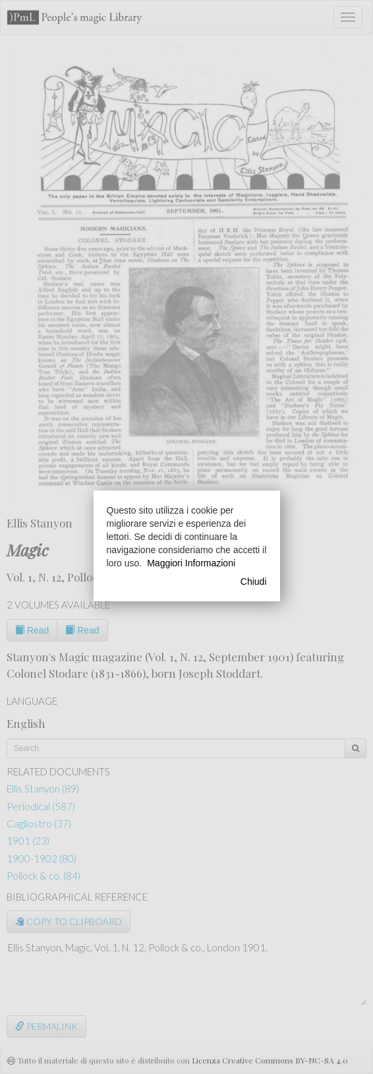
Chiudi (254, 581)
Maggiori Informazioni (191, 563)
